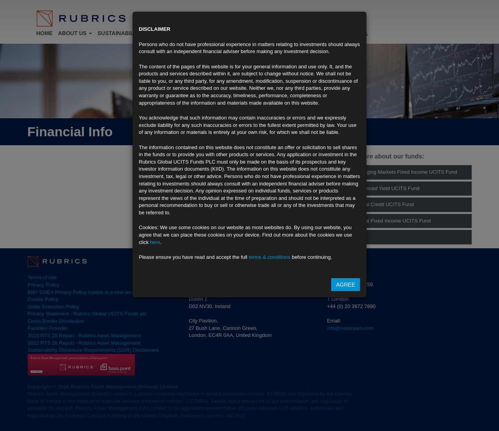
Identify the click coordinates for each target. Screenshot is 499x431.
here (155, 242)
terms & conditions (269, 257)
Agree (345, 284)
